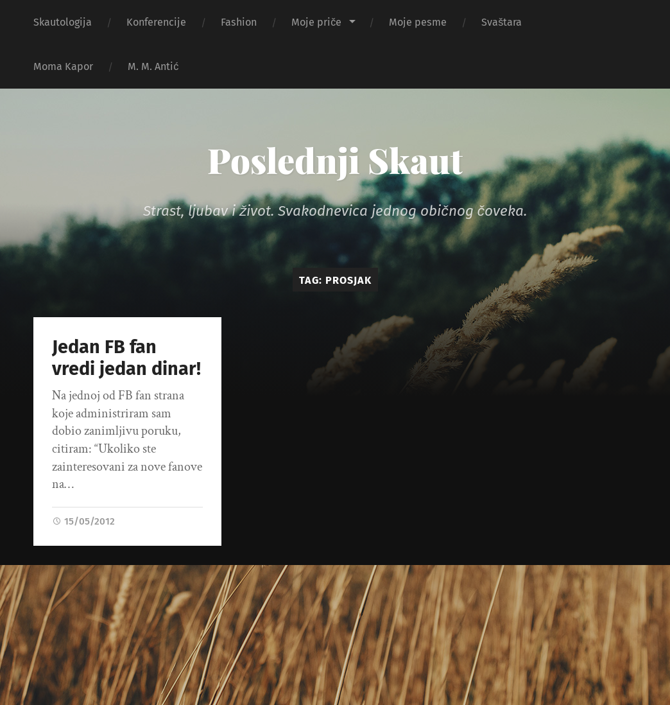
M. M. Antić (153, 66)
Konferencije (156, 22)
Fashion (239, 22)
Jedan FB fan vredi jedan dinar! (126, 358)
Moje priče (316, 22)
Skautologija (62, 22)
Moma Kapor (63, 66)
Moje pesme (418, 22)
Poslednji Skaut (335, 160)
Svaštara (501, 22)
